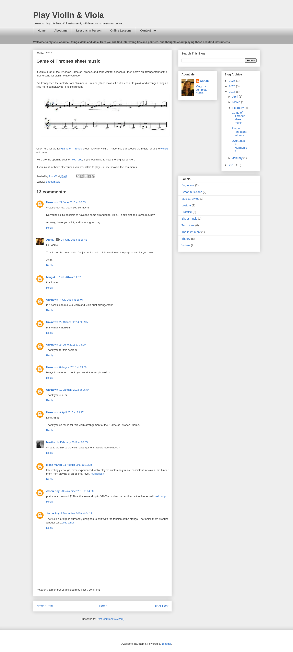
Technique (188, 225)
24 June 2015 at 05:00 (72, 344)
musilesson (97, 473)
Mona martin (54, 464)
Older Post (160, 606)
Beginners (187, 185)
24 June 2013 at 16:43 (74, 239)
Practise (186, 212)
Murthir (50, 442)
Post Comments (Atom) (110, 618)
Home (42, 30)
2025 (232, 80)
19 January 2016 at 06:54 (74, 389)
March (236, 102)
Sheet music (53, 181)
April (235, 96)
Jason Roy (53, 491)
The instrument (190, 232)
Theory (185, 238)
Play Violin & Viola (68, 15)
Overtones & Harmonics (239, 146)
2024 (232, 86)
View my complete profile (202, 90)
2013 (232, 91)
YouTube (77, 159)
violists (164, 148)
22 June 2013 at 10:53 (72, 202)
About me (61, 30)
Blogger (166, 643)
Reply (49, 227)
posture (186, 205)
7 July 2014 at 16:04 (71, 299)
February (238, 107)
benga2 (51, 277)
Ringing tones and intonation (239, 132)
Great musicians (191, 192)
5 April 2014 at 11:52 (69, 277)
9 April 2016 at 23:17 (71, 412)
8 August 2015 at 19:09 (73, 367)
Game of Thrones (71, 148)
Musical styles (190, 198)
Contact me (148, 30)
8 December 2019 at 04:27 (76, 513)
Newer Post (44, 606)
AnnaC (50, 239)
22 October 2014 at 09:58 (74, 322)
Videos (185, 245)
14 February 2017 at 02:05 (72, 442)
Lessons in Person (88, 30)
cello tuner (68, 522)
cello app (160, 496)
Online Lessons (120, 30)
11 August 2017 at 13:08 (77, 464)
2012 (232, 165)
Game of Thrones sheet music (238, 117)
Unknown (52, 202)
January (237, 158)
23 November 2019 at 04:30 (77, 491)
